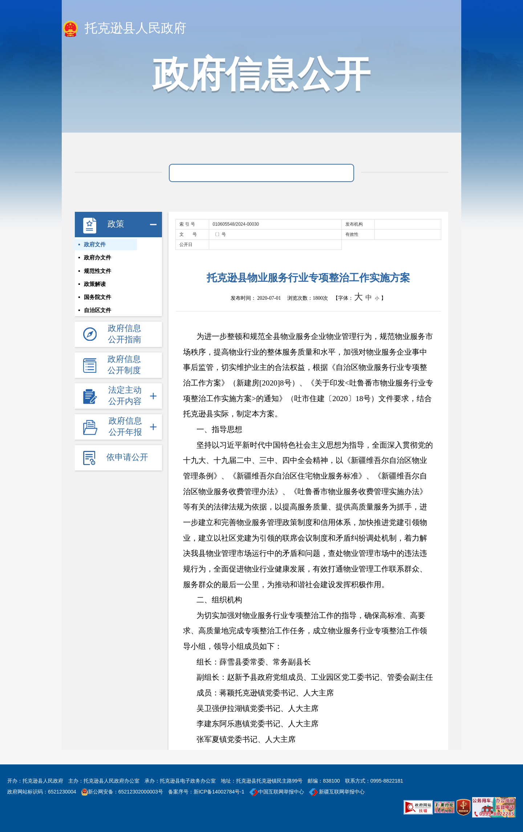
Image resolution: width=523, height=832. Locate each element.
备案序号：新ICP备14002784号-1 (206, 792)
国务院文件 (97, 308)
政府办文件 (97, 262)
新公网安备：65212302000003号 (125, 792)
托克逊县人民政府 (124, 28)
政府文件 (95, 247)
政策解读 (95, 292)
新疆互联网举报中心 (337, 792)
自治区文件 (97, 323)
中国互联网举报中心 (277, 792)
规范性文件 (97, 277)
